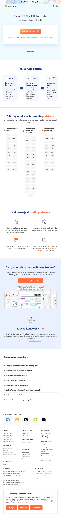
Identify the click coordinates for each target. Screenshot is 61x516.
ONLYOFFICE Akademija (47, 449)
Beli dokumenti (45, 453)
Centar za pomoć (45, 447)
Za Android (35, 423)
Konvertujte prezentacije (9, 454)
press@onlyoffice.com (46, 476)
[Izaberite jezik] (57, 6)
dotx (33, 144)
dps (46, 135)
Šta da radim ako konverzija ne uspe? (18, 400)
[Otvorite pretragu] (53, 6)
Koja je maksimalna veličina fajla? (17, 385)
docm (27, 140)
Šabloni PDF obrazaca (8, 433)
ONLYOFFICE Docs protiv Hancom (12, 484)
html (33, 157)
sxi (52, 159)
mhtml (33, 161)
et (14, 135)
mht (28, 161)
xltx (14, 159)
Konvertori (7, 446)
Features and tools (27, 442)
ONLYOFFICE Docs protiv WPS (11, 480)
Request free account (27, 445)
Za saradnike (25, 452)
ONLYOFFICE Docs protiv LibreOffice (12, 478)
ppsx (52, 152)
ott (33, 168)
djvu (28, 137)
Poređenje (6, 468)
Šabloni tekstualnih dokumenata (8, 436)
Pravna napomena (46, 460)
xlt (14, 155)
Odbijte (11, 508)
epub (33, 150)
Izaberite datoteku (28, 31)
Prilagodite (23, 508)
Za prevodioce (26, 454)
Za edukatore (25, 435)
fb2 (27, 154)
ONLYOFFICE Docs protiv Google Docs (13, 473)
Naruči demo (44, 458)
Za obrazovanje (27, 430)
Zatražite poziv (36, 478)
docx (33, 140)
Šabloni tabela (7, 439)
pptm (52, 155)
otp (52, 141)
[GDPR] (46, 436)
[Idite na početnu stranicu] (10, 6)
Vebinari (43, 451)
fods (14, 138)
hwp (28, 164)
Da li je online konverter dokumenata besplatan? (22, 366)
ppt (46, 155)
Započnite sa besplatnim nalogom (30, 281)
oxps (27, 171)
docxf (27, 147)
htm (28, 157)
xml (8, 162)
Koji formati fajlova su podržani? (16, 375)
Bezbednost (45, 430)
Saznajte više (23, 502)
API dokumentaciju (35, 341)
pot (46, 145)
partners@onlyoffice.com (46, 473)
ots (8, 145)
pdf (27, 174)
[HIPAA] (42, 436)
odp (46, 141)
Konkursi (24, 459)
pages (33, 171)
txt (27, 188)
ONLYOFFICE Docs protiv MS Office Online (14, 471)
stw (27, 185)
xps (30, 195)
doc (33, 137)
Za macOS (25, 423)
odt (27, 168)
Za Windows (8, 423)
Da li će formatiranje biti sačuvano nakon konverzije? (23, 390)
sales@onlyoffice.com (45, 471)
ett (8, 138)
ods (14, 141)
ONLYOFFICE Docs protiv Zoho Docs (12, 476)
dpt (52, 135)
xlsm (14, 152)
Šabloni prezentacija (8, 441)
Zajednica (43, 444)
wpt (27, 191)
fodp (46, 138)
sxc (14, 145)
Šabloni (6, 430)
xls (14, 148)
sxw (33, 185)
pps (52, 148)
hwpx (33, 164)
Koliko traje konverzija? (14, 395)
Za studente (25, 433)
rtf (33, 181)
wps (33, 188)
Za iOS (43, 423)
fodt (33, 154)
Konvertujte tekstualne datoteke (9, 449)
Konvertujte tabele (8, 452)
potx (46, 148)
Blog (4, 464)
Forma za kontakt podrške (48, 456)
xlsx (9, 155)
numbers (9, 141)
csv (8, 135)
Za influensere (26, 456)
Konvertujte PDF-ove (8, 457)
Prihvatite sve (36, 508)
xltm (8, 159)
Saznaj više (30, 51)
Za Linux (17, 423)
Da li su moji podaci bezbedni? (16, 380)
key (52, 138)
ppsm (46, 152)
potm (52, 145)
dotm (27, 144)
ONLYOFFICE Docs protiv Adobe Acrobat (13, 482)
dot (33, 147)
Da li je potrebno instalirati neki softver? (19, 370)
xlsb (9, 152)
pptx (47, 159)
